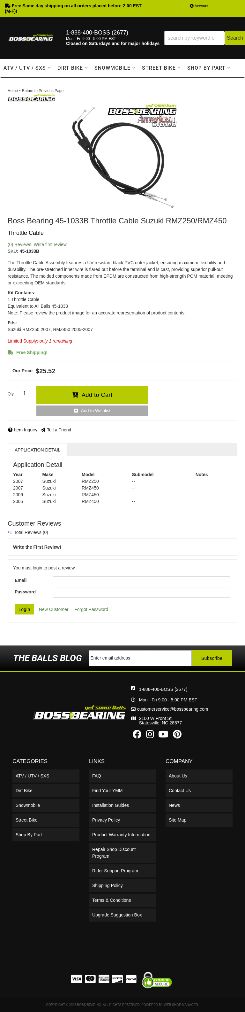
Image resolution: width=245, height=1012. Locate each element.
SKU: (13, 251)
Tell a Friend (59, 429)
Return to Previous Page (42, 91)
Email (20, 580)
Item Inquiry (25, 429)
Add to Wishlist (96, 410)
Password (25, 591)
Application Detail (37, 449)
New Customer (54, 609)
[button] (204, 38)
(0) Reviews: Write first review (37, 244)
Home (13, 91)
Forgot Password (91, 609)
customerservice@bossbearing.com (172, 709)
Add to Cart (97, 395)
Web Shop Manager (181, 1005)
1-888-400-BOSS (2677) (163, 689)
